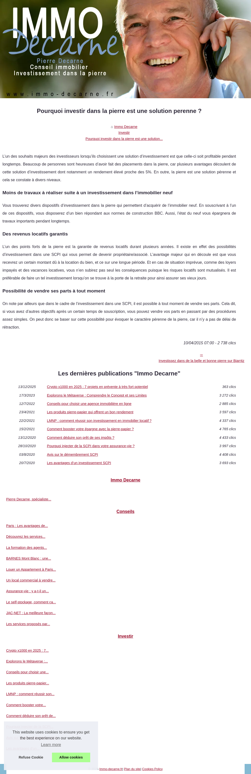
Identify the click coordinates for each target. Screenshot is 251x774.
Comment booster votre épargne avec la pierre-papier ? (90, 429)
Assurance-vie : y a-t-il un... (27, 591)
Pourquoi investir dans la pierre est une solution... (124, 139)
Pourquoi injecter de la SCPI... (29, 727)
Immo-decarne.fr (110, 769)
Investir (124, 133)
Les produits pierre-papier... (27, 683)
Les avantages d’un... (23, 748)
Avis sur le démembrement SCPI (72, 454)
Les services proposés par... (28, 624)
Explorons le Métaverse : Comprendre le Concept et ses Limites (97, 395)
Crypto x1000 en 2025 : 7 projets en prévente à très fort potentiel (97, 386)
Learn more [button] (51, 745)
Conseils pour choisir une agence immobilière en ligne (89, 403)
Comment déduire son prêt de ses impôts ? (80, 437)
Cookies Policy (152, 769)
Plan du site (132, 769)
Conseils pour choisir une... (27, 672)
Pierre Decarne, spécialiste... (28, 499)
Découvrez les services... (25, 537)
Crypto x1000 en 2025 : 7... (27, 650)
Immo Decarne (125, 127)
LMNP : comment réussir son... (30, 694)
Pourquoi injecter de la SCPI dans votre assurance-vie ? (91, 446)
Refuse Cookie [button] (31, 757)
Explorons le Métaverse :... (27, 661)
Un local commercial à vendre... (31, 580)
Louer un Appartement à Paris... (31, 569)
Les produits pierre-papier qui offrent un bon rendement (90, 412)
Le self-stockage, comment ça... (31, 602)
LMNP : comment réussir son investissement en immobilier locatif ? (99, 420)
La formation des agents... (26, 548)
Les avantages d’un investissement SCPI (79, 463)
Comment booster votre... (26, 705)
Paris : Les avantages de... (27, 526)
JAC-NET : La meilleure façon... (31, 613)
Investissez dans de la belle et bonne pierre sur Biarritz (201, 361)
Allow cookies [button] (71, 757)
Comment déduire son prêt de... (31, 716)
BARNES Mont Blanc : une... (28, 558)
